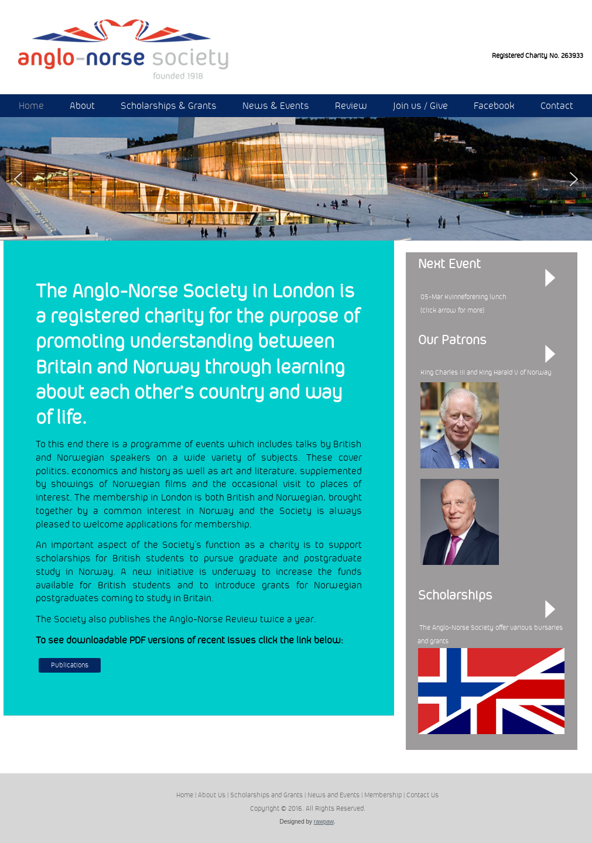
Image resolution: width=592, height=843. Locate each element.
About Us (211, 795)
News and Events (333, 795)
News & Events (275, 105)
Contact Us (422, 795)
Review (351, 105)
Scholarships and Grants (266, 795)
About (82, 105)
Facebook (494, 105)
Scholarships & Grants (169, 105)
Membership (383, 795)
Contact (556, 105)
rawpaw (324, 821)
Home (31, 105)
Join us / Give (420, 105)
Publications (69, 665)
